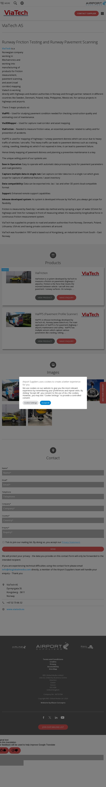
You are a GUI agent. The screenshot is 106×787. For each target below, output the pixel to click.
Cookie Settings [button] (30, 403)
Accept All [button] (45, 403)
